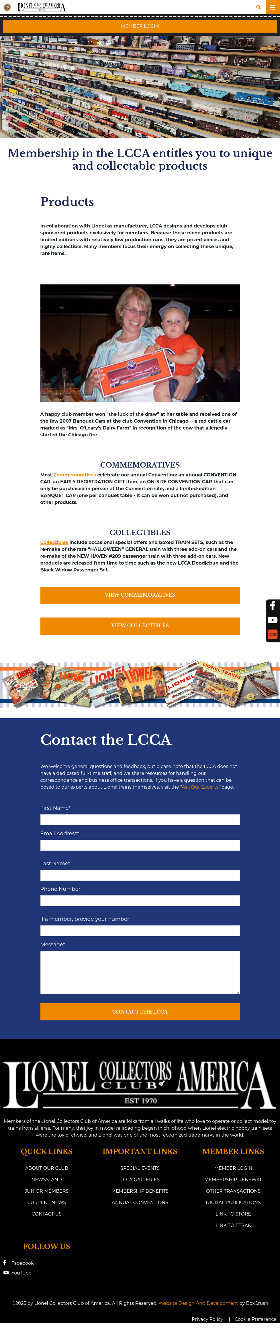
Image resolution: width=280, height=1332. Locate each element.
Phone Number (60, 889)
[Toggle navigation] (273, 7)
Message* (52, 944)
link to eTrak (233, 1225)
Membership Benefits (140, 1191)
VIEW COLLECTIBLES (140, 625)
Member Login (233, 1168)
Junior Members (46, 1191)
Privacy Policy (207, 1319)
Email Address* (59, 833)
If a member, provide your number (84, 919)
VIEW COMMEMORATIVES (140, 595)
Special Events (140, 1168)
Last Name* (55, 863)
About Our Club (46, 1168)
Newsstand (46, 1179)
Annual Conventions (140, 1202)
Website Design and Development (198, 1303)
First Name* (55, 808)
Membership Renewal (233, 1179)
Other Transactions (233, 1191)
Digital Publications (233, 1202)
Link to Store (233, 1214)
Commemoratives (75, 475)
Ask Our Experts (200, 787)
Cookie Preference (256, 1319)
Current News (46, 1202)
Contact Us (47, 1214)
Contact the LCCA (140, 1012)
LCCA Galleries (140, 1179)
